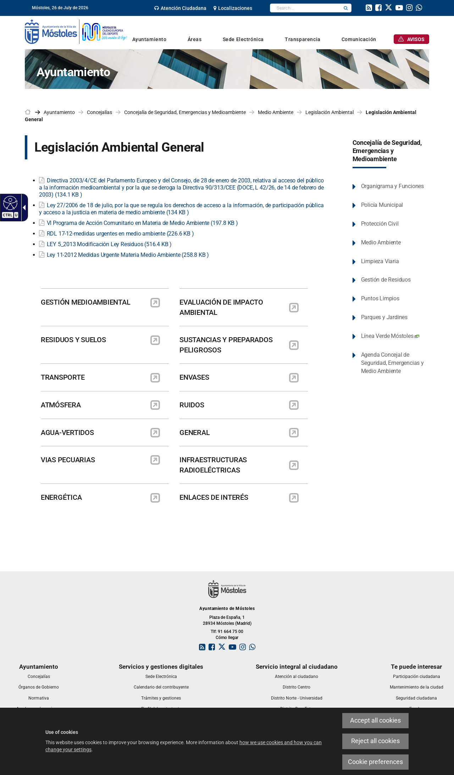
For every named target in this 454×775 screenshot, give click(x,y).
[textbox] (305, 8)
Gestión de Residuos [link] (386, 279)
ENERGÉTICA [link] (61, 497)
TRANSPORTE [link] (62, 377)
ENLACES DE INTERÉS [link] (213, 497)
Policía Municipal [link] (382, 205)
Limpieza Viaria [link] (380, 261)
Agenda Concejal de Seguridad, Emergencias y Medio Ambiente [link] (392, 362)
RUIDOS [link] (191, 405)
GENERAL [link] (194, 432)
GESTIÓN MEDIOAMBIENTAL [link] (85, 302)
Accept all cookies (375, 720)
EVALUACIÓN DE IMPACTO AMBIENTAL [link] (221, 307)
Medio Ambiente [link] (275, 112)
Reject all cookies (375, 741)
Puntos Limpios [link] (380, 298)
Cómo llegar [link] (227, 637)
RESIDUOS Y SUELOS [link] (73, 339)
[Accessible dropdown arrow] (23, 207)
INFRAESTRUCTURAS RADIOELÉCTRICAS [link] (213, 465)
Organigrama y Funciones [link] (392, 186)
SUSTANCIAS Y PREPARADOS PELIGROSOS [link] (225, 344)
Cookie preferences (375, 761)
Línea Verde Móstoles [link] (390, 336)
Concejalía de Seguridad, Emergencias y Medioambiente (387, 151)
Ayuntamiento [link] (59, 112)
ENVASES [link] (194, 377)
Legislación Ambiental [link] (329, 112)
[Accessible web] (9, 202)
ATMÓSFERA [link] (61, 405)
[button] (345, 8)
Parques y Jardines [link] (384, 317)
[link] (180, 8)
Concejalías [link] (99, 112)
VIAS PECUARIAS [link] (68, 460)
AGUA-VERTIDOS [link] (67, 432)
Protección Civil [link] (380, 223)
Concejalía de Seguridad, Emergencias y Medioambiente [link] (185, 112)
